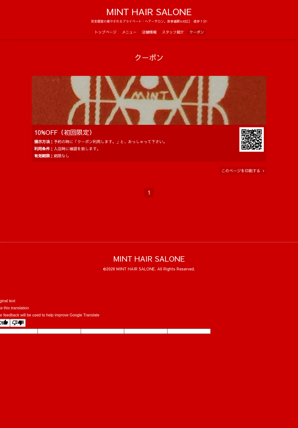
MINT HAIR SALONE (149, 11)
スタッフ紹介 (173, 32)
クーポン (196, 32)
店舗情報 (149, 32)
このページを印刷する (242, 177)
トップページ (106, 32)
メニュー (129, 32)
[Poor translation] (18, 330)
